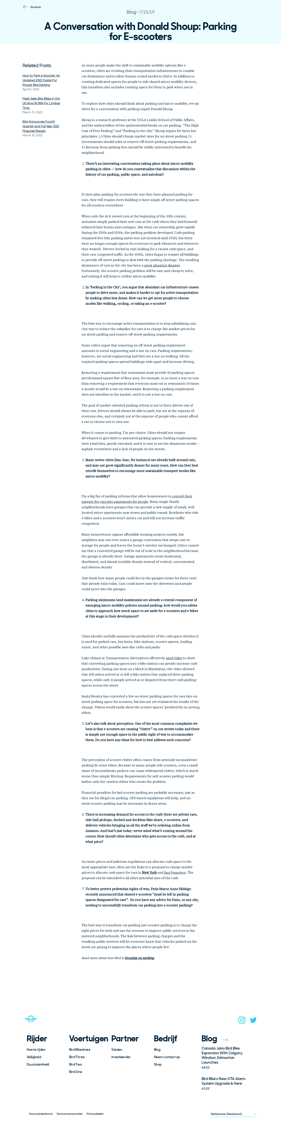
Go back (35, 7)
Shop (158, 1064)
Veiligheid (34, 1057)
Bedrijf (165, 1038)
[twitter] (253, 1021)
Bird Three (77, 1057)
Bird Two (75, 1064)
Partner (125, 1038)
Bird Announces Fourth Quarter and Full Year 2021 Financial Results (40, 126)
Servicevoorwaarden (70, 1113)
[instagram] (241, 1021)
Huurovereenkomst (41, 1113)
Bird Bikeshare (79, 1049)
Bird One (75, 1072)
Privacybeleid (95, 1113)
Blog (157, 1049)
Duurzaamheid (38, 1064)
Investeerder (121, 1057)
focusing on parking (139, 958)
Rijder (37, 1038)
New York (149, 872)
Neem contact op (167, 1057)
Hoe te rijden (36, 1049)
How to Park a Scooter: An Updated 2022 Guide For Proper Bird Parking (41, 80)
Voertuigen (87, 1038)
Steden (116, 1049)
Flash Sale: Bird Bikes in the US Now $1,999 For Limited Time (41, 103)
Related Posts (36, 65)
